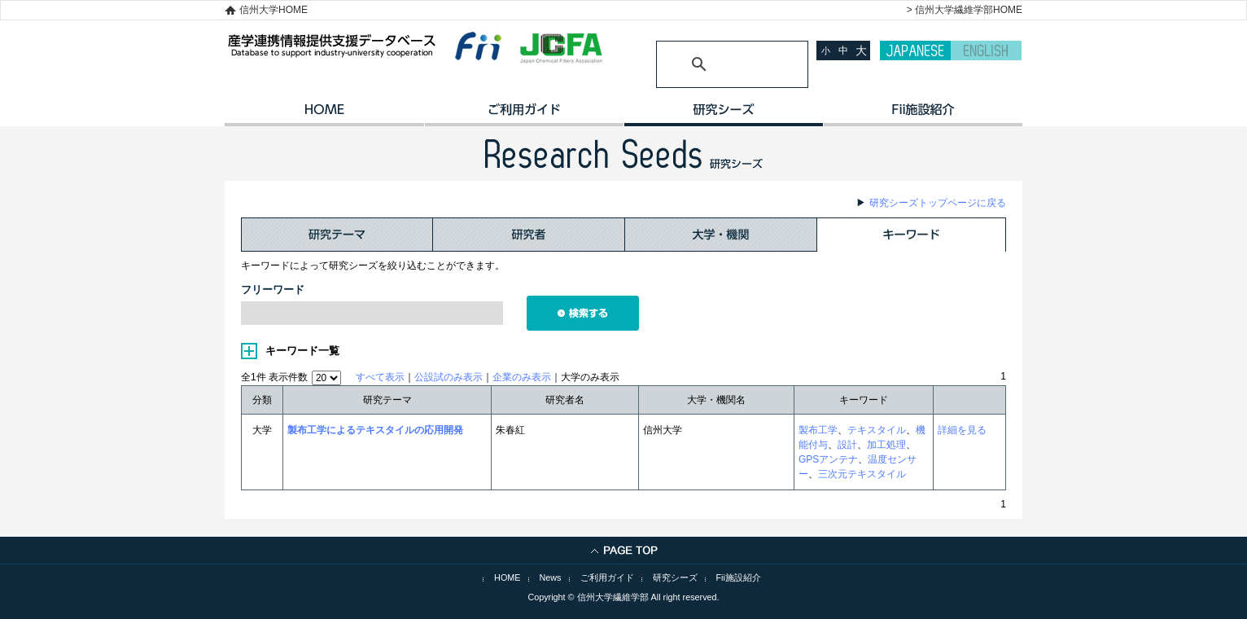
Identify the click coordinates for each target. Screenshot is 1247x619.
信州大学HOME (273, 9)
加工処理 (886, 444)
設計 (847, 444)
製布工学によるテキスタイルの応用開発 (375, 430)
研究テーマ (337, 234)
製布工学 (818, 430)
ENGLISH (986, 50)
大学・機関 (721, 234)
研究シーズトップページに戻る (937, 203)
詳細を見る (962, 430)
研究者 (529, 234)
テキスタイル (876, 430)
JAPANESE (915, 50)
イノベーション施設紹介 (922, 115)
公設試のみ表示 (448, 377)
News (551, 577)
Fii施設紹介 (738, 577)
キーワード (911, 234)
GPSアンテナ (828, 459)
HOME (324, 115)
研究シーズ (723, 115)
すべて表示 (380, 377)
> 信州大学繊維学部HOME (964, 9)
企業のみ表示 (521, 377)
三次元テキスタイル (862, 474)
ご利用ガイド (524, 115)
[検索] (713, 64)
